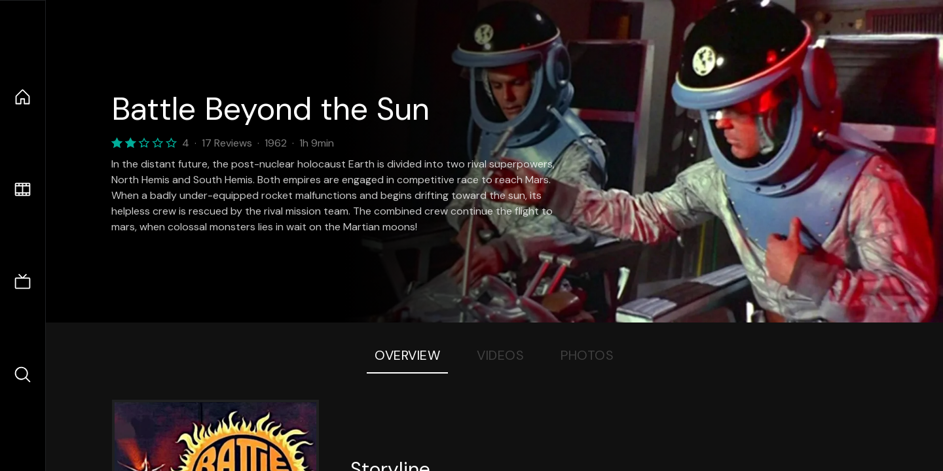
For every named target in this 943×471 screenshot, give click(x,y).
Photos (587, 355)
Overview (407, 355)
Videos (500, 355)
